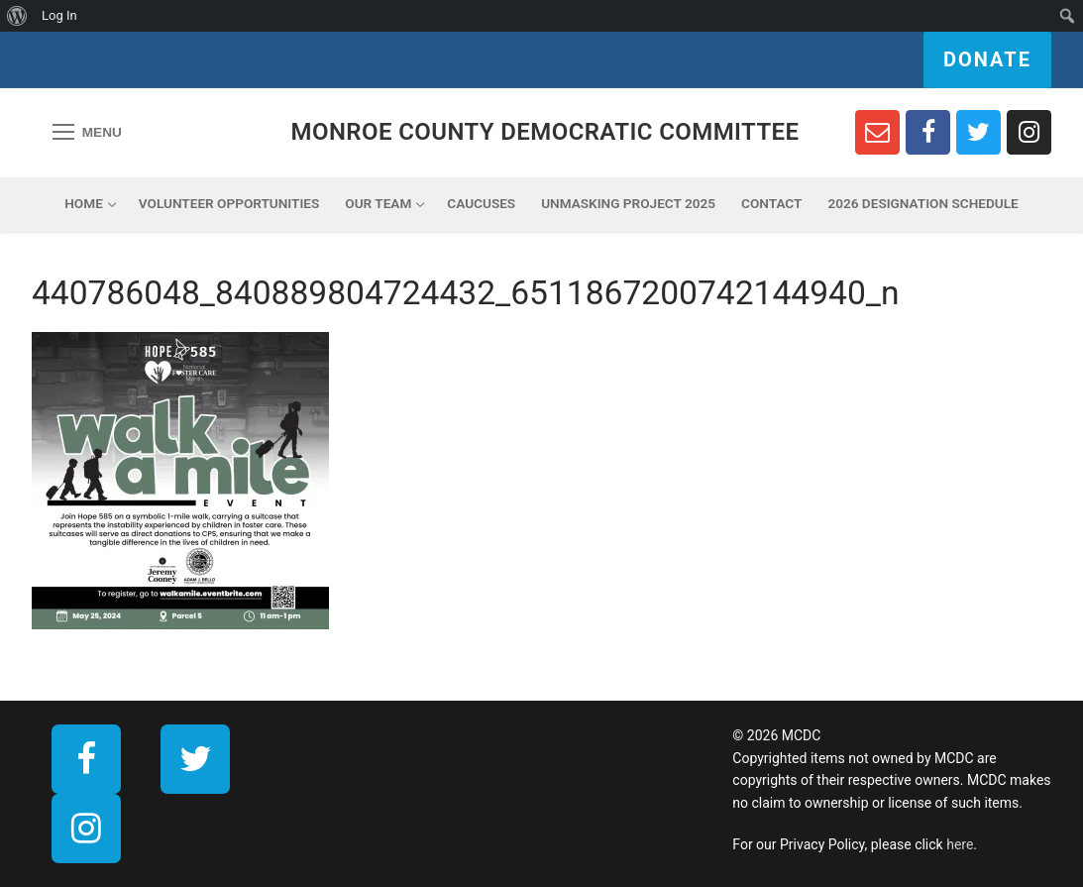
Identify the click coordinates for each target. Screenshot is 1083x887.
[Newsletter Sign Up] (877, 132)
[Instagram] (1029, 132)
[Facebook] (928, 132)
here (959, 844)
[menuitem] (17, 16)
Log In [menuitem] (59, 15)
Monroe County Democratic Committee (545, 132)
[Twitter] (978, 132)
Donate (987, 59)
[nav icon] (87, 133)
